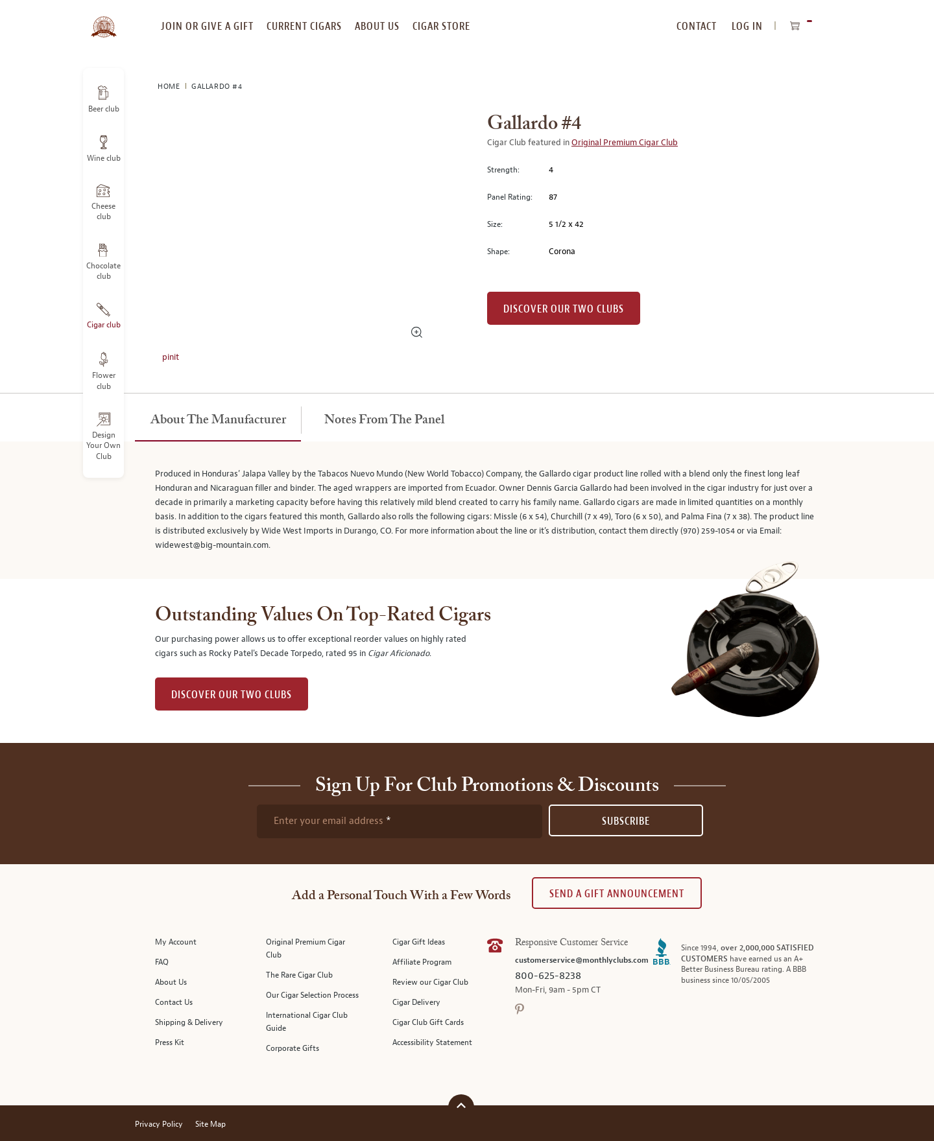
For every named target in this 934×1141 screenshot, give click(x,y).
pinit (170, 357)
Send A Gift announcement (616, 893)
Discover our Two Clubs (563, 308)
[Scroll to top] (461, 1105)
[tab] (218, 420)
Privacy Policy (159, 1124)
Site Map (210, 1124)
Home (170, 86)
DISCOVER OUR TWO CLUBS (231, 694)
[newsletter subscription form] (399, 821)
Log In (747, 26)
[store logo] (103, 19)
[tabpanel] (467, 510)
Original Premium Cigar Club (624, 142)
